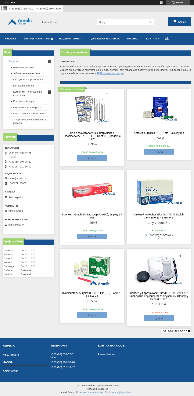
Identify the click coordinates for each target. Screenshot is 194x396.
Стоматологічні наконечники (29, 113)
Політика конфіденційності (119, 392)
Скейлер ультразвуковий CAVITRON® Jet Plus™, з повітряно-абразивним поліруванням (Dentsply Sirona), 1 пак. (159, 296)
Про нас (132, 38)
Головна (10, 38)
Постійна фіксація (23, 101)
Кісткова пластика (23, 85)
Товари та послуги (36, 38)
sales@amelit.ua (17, 178)
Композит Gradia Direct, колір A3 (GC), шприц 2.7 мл (92, 216)
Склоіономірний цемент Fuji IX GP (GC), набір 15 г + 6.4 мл (92, 295)
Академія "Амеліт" (71, 38)
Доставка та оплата (106, 38)
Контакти (152, 38)
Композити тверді (112, 73)
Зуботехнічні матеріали (26, 73)
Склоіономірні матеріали (27, 107)
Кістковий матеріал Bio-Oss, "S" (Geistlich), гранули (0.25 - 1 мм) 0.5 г (158, 216)
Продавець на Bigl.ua (97, 389)
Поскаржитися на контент (89, 392)
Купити (92, 158)
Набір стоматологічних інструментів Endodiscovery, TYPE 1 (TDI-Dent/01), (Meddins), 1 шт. (92, 136)
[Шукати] (150, 22)
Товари (13, 61)
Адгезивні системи (23, 67)
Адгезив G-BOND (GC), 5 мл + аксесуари (159, 132)
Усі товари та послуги (175, 330)
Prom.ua (114, 385)
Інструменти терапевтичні (28, 79)
